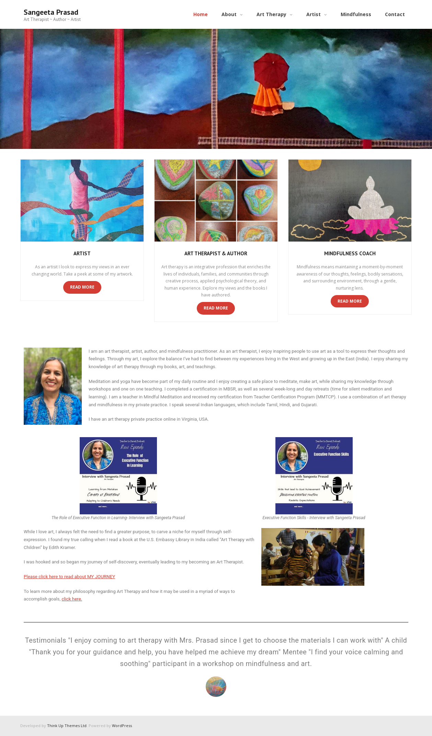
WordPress (122, 725)
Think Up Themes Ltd (67, 725)
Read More (82, 287)
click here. (71, 598)
